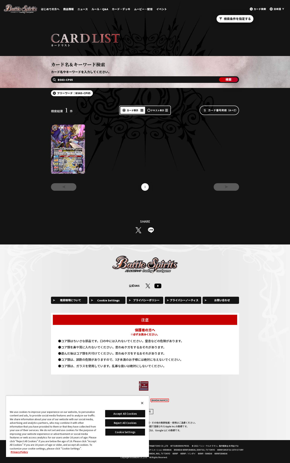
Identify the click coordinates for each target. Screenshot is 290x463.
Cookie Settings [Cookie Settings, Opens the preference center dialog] (125, 432)
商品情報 (68, 9)
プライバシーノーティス (184, 300)
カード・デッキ (121, 9)
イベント (161, 9)
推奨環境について (70, 300)
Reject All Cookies (125, 423)
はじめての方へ (50, 9)
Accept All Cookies (125, 413)
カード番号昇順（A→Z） (223, 110)
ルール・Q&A (100, 9)
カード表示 (132, 110)
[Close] (142, 403)
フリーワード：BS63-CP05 (74, 93)
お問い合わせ (222, 300)
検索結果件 (62, 111)
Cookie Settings (108, 300)
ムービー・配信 (143, 9)
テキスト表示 (157, 110)
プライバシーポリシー (146, 300)
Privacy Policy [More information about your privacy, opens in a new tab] (19, 452)
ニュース (82, 9)
